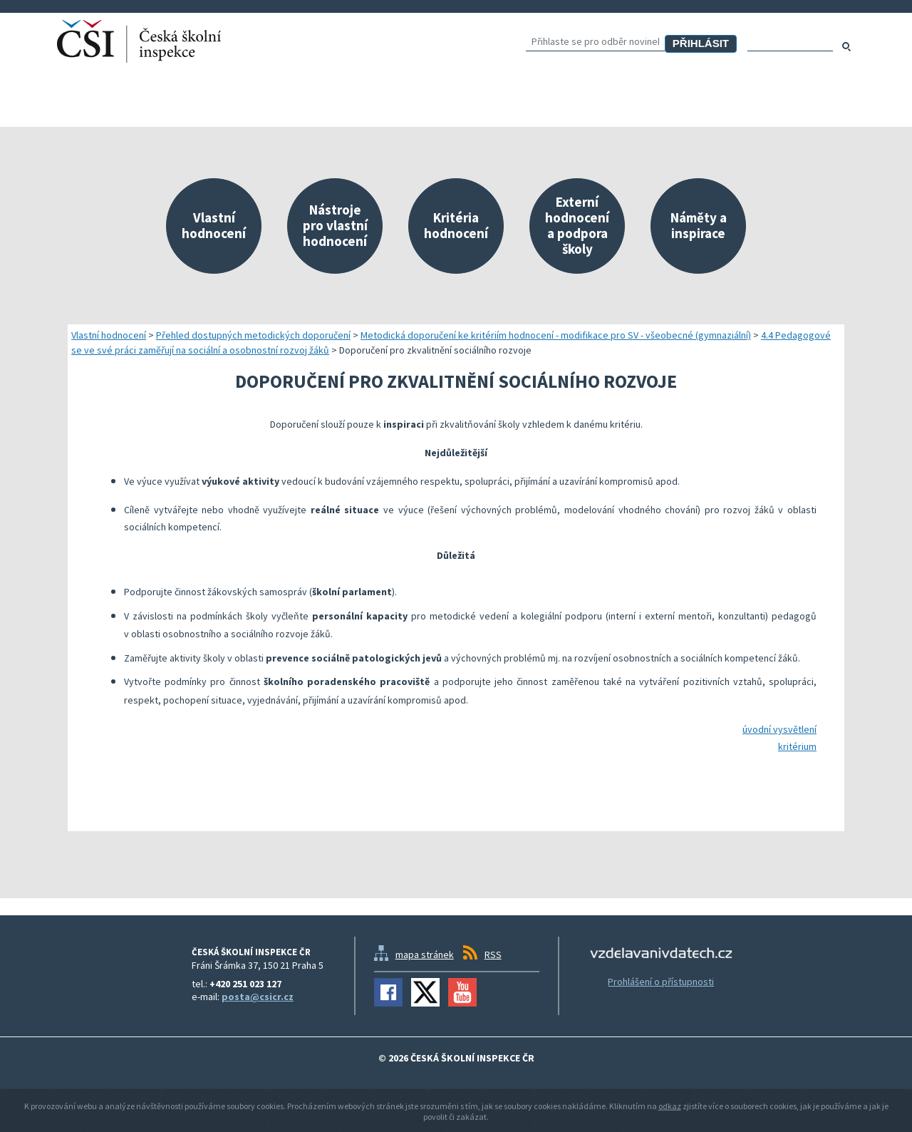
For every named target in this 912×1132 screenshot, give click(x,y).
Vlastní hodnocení (108, 335)
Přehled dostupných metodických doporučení (253, 335)
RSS (493, 954)
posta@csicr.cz (258, 996)
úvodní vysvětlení (779, 729)
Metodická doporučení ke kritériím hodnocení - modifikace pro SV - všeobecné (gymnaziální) (556, 335)
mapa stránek (424, 954)
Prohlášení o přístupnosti (661, 981)
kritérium (797, 746)
